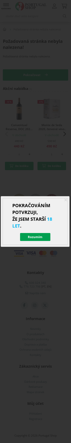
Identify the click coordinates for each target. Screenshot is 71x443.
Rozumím (35, 237)
